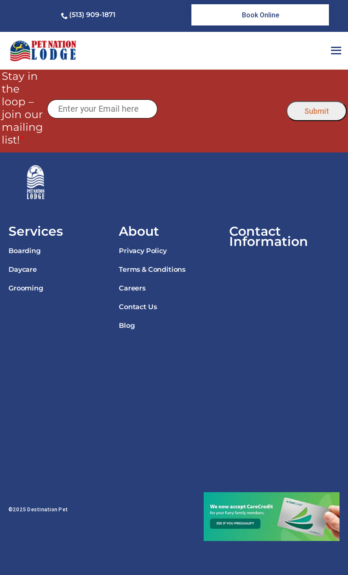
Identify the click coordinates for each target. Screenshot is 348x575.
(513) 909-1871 (92, 15)
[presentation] (222, 109)
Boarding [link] (24, 251)
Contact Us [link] (138, 307)
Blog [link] (127, 325)
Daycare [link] (22, 269)
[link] (260, 14)
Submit (316, 111)
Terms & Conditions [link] (152, 269)
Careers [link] (132, 288)
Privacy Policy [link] (143, 251)
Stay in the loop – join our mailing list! (22, 108)
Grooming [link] (25, 288)
